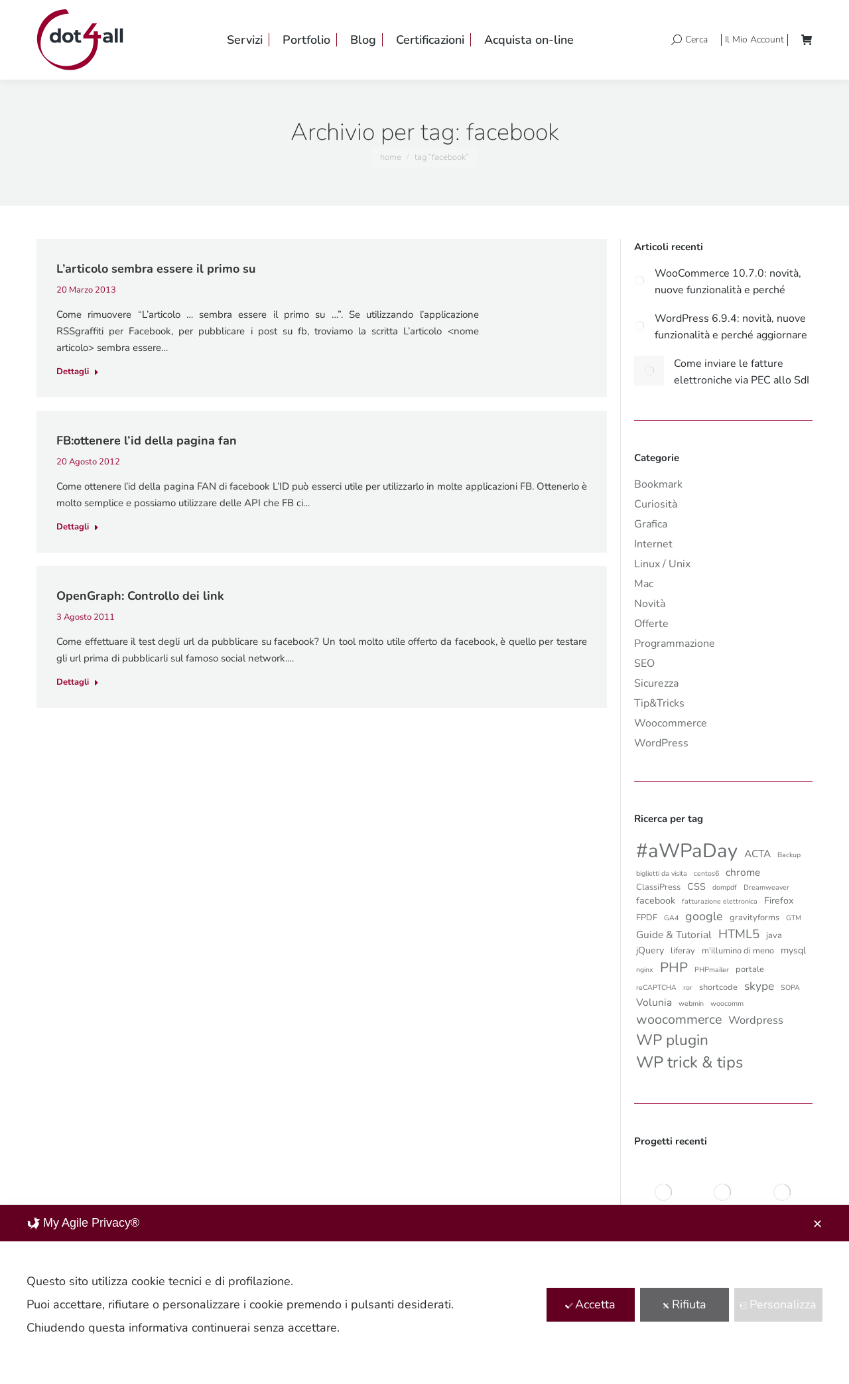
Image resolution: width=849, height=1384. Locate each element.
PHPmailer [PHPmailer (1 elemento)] (711, 970)
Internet (653, 544)
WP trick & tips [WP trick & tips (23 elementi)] (689, 1062)
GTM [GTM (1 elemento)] (793, 918)
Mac (643, 584)
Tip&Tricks (659, 703)
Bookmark (658, 484)
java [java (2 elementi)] (774, 935)
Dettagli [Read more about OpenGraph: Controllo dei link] (77, 682)
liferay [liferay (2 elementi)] (683, 951)
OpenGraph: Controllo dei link (140, 596)
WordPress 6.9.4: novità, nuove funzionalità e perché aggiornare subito (731, 325)
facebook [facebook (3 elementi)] (655, 900)
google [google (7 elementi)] (704, 916)
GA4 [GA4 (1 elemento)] (671, 918)
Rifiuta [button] (684, 1304)
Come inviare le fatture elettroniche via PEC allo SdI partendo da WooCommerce (741, 370)
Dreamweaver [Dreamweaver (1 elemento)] (766, 887)
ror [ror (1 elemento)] (687, 988)
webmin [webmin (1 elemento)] (691, 1003)
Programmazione (674, 643)
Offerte (651, 623)
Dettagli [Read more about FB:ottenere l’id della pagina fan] (77, 527)
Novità (649, 603)
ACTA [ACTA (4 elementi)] (757, 854)
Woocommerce (670, 723)
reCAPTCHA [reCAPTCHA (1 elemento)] (656, 988)
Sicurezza (656, 683)
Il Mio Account (754, 39)
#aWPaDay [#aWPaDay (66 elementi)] (687, 850)
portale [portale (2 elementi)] (750, 969)
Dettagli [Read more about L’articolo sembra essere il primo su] (77, 372)
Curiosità (655, 504)
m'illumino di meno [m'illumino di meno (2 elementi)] (738, 951)
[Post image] (639, 280)
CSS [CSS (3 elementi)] (696, 886)
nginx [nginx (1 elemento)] (644, 970)
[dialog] (424, 1294)
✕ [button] (817, 1224)
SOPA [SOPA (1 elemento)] (790, 988)
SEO (644, 663)
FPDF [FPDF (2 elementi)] (646, 918)
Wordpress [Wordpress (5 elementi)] (755, 1020)
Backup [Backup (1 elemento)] (789, 855)
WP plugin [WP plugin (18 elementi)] (672, 1040)
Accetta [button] (590, 1304)
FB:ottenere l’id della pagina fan (146, 441)
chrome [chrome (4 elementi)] (743, 872)
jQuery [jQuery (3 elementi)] (650, 950)
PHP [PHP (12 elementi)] (674, 967)
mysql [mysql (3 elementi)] (793, 950)
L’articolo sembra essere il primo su (155, 269)
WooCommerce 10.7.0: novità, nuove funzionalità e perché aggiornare (728, 280)
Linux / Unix (662, 564)
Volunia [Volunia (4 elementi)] (654, 1002)
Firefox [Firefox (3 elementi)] (779, 900)
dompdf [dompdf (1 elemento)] (724, 887)
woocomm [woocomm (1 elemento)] (727, 1003)
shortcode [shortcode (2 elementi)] (718, 987)
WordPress (661, 743)
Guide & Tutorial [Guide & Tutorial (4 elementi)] (674, 934)
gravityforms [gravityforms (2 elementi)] (754, 918)
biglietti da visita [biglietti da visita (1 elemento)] (661, 873)
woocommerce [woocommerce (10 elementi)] (679, 1019)
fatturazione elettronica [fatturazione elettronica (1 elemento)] (719, 901)
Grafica (650, 524)
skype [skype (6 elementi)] (759, 986)
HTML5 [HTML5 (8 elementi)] (738, 934)
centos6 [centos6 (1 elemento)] (706, 873)
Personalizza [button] (778, 1304)
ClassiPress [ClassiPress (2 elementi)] (658, 887)
